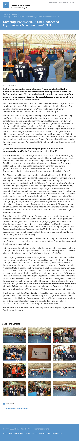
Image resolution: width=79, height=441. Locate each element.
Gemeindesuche (66, 2)
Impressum (44, 434)
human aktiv (31, 434)
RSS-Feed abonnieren (17, 408)
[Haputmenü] (72, 6)
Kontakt (53, 2)
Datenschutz (58, 434)
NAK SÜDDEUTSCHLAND (13, 434)
